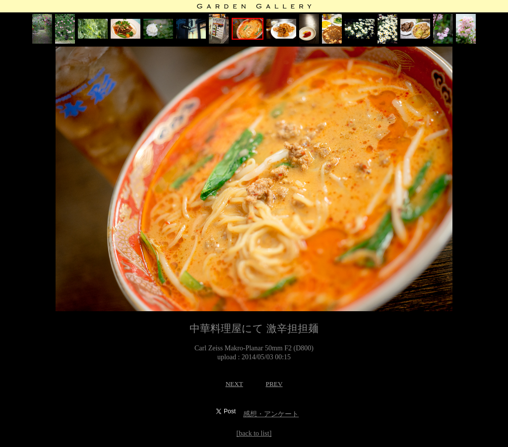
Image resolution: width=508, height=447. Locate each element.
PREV (273, 384)
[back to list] (254, 433)
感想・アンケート (271, 414)
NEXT (234, 384)
